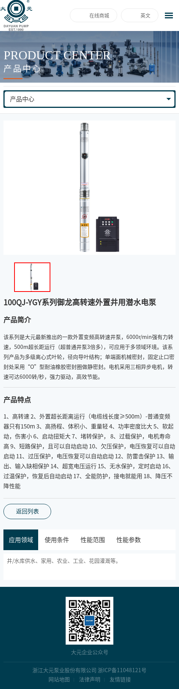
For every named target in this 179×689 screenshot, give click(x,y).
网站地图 (59, 679)
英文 (145, 15)
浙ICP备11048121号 (122, 670)
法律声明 (89, 679)
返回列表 (27, 511)
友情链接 (120, 679)
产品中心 (22, 99)
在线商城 (99, 15)
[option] (89, 188)
